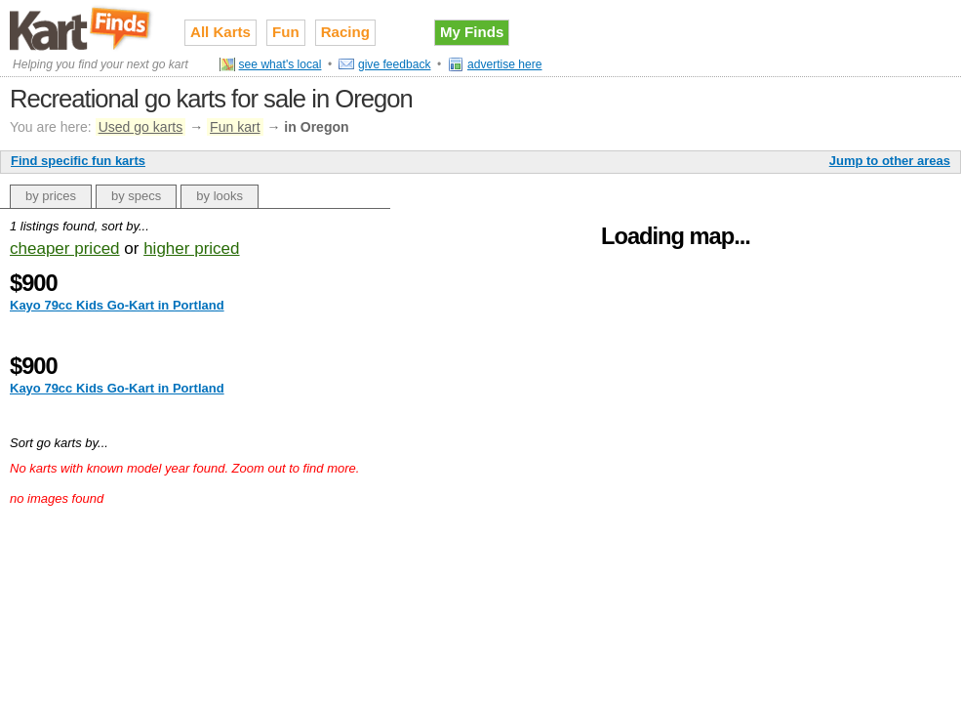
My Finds (471, 31)
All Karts (220, 31)
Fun (286, 31)
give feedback (394, 64)
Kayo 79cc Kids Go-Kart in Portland (117, 305)
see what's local (280, 64)
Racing (345, 31)
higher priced (191, 248)
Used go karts (141, 127)
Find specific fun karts (78, 160)
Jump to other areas (889, 160)
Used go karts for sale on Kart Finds (82, 28)
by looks (219, 195)
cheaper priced (65, 248)
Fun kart (235, 127)
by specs (136, 195)
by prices (50, 195)
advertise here (504, 64)
